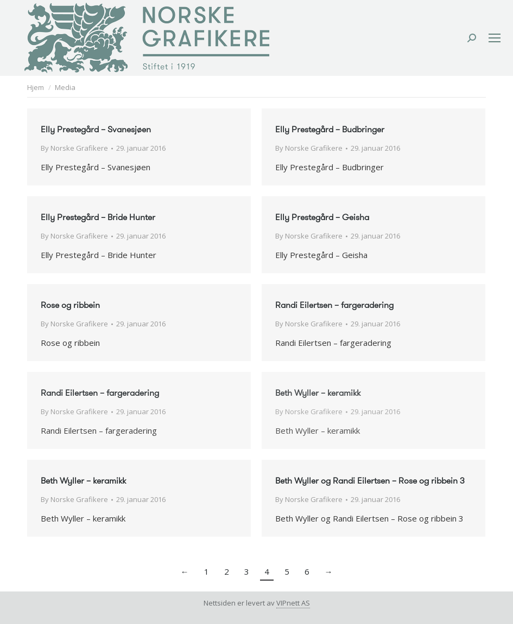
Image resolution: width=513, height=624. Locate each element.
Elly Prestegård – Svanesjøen (96, 129)
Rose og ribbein (70, 305)
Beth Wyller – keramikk (317, 393)
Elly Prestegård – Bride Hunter (98, 217)
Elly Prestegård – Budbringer (329, 129)
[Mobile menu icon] (494, 38)
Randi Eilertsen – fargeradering (334, 305)
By (74, 148)
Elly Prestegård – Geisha (322, 217)
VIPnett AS (293, 603)
